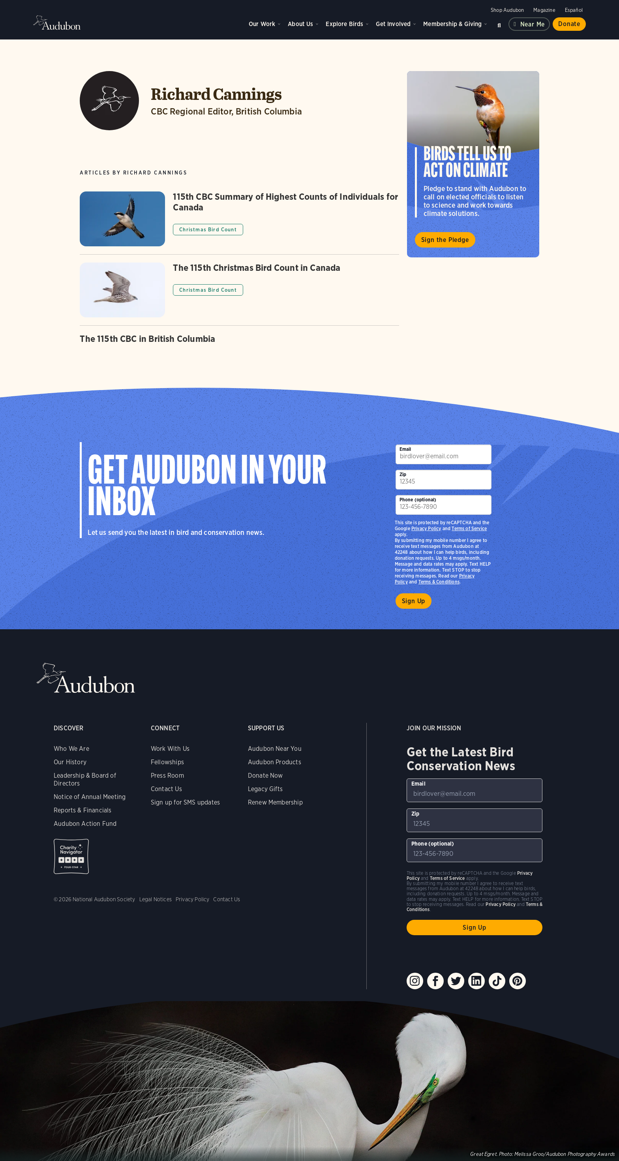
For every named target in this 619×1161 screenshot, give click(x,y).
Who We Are (71, 748)
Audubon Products (274, 762)
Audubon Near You (275, 748)
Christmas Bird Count (207, 230)
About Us (300, 24)
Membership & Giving (452, 24)
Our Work (262, 24)
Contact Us (166, 789)
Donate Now (265, 775)
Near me (532, 24)
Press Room (167, 775)
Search (499, 24)
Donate (569, 24)
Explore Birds (344, 24)
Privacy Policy (426, 528)
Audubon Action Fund (85, 823)
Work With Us (170, 748)
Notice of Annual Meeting (90, 797)
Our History (70, 762)
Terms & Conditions (439, 582)
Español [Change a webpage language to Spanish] (574, 10)
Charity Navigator (71, 856)
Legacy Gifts (265, 789)
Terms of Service (469, 528)
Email (405, 449)
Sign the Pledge (445, 240)
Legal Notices (155, 899)
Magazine (544, 10)
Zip (403, 474)
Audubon (57, 22)
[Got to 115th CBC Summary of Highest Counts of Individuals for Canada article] (239, 222)
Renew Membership (275, 802)
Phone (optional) (418, 500)
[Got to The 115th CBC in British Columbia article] (239, 344)
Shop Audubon (507, 10)
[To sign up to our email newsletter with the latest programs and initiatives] (444, 454)
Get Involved (393, 24)
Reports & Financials (83, 810)
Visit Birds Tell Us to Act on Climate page (473, 164)
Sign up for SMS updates (185, 802)
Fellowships (167, 762)
